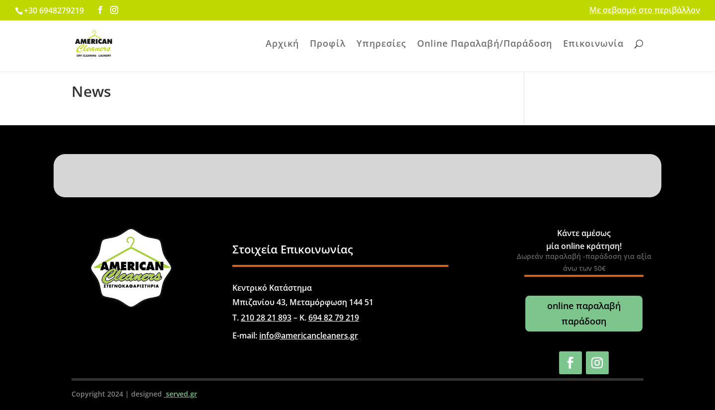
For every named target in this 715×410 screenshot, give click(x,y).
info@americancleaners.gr (308, 335)
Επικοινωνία (593, 44)
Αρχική (282, 44)
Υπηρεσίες (381, 44)
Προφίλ (328, 44)
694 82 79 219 (333, 317)
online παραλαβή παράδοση (584, 313)
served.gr (180, 394)
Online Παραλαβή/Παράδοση (484, 44)
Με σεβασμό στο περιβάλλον (644, 10)
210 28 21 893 (266, 317)
